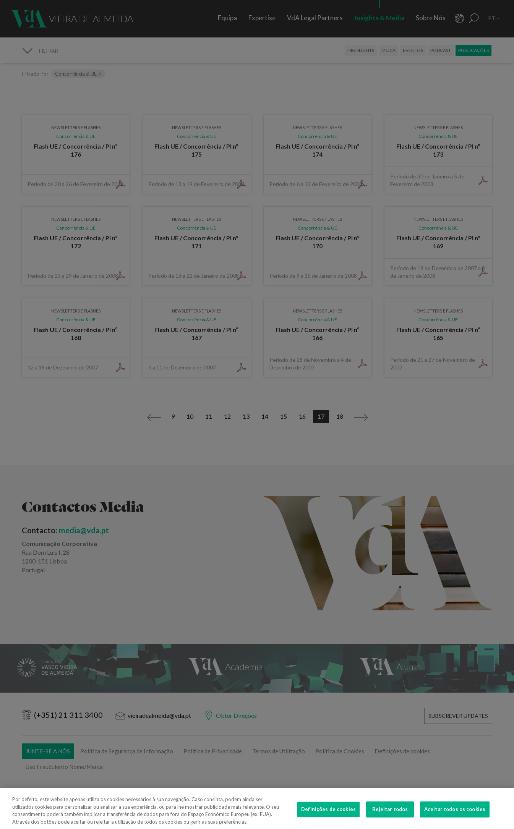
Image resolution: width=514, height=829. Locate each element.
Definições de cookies (328, 819)
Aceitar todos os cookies (454, 819)
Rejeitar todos (390, 819)
